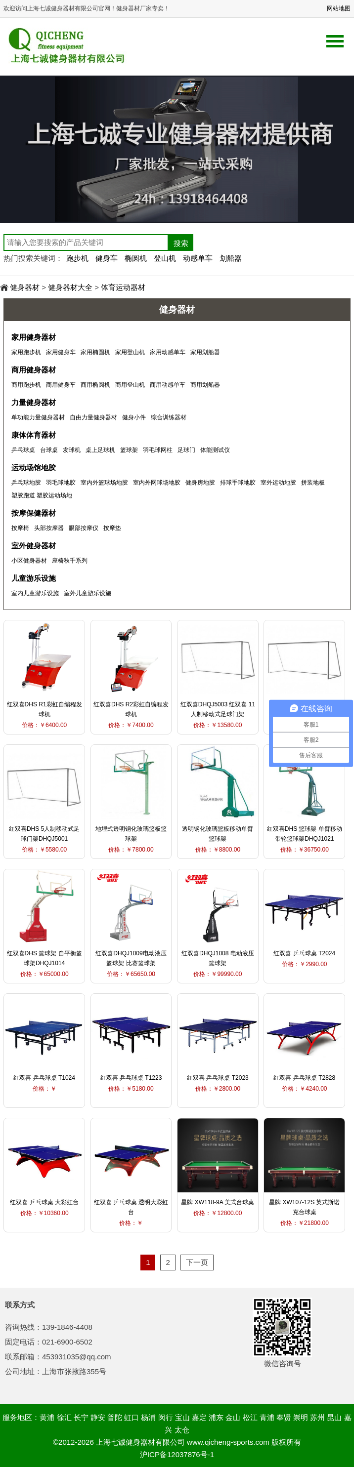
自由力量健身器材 (93, 417)
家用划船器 (205, 352)
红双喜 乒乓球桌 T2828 (304, 1077)
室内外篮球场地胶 (104, 482)
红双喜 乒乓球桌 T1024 (44, 1077)
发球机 (72, 450)
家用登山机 (130, 352)
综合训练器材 (168, 417)
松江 (250, 1417)
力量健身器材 (33, 402)
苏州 (317, 1417)
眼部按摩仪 (83, 528)
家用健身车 (61, 352)
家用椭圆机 (95, 352)
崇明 (300, 1417)
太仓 (182, 1430)
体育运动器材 (123, 287)
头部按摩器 (49, 528)
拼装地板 (313, 482)
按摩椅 (20, 528)
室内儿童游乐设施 (35, 593)
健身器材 (25, 287)
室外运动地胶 (278, 482)
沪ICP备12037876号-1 (177, 1454)
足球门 (186, 450)
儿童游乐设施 (33, 578)
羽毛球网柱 (158, 450)
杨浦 (148, 1417)
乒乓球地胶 (26, 482)
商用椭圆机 (95, 384)
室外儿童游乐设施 (87, 593)
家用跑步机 (26, 352)
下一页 (197, 1262)
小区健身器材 (29, 560)
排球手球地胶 (238, 482)
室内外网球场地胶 (156, 482)
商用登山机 (130, 384)
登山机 (165, 258)
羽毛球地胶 (61, 482)
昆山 (334, 1417)
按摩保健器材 (33, 513)
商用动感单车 (167, 384)
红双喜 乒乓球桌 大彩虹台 (44, 1202)
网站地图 (339, 8)
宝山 (182, 1417)
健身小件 (134, 417)
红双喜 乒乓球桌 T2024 (304, 953)
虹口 (131, 1417)
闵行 (165, 1417)
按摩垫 (112, 528)
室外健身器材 (33, 545)
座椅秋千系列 (70, 560)
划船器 (231, 258)
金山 (232, 1417)
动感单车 (198, 258)
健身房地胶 (200, 482)
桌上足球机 (100, 450)
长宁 (81, 1417)
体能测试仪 (215, 450)
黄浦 (47, 1417)
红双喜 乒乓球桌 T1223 (131, 1077)
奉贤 (283, 1417)
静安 (97, 1417)
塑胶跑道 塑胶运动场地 (41, 495)
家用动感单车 (167, 352)
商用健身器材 (33, 370)
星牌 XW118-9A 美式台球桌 (217, 1202)
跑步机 (77, 258)
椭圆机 (136, 258)
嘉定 (199, 1417)
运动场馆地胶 (33, 467)
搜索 (181, 243)
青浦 (267, 1417)
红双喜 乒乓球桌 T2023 (218, 1077)
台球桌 (49, 450)
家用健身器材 (33, 337)
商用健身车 (61, 384)
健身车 (106, 258)
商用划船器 (205, 384)
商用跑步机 (26, 384)
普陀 (114, 1417)
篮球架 (129, 450)
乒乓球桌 (23, 450)
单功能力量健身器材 (38, 417)
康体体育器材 (33, 435)
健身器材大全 (70, 287)
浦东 (216, 1417)
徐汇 (64, 1417)
